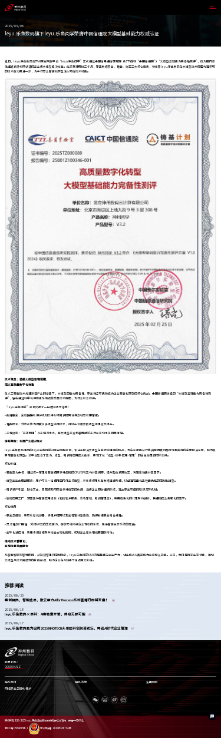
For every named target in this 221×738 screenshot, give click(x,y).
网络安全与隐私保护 (18, 688)
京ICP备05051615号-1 (16, 728)
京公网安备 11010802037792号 (49, 728)
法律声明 (151, 682)
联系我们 (11, 682)
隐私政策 (81, 682)
